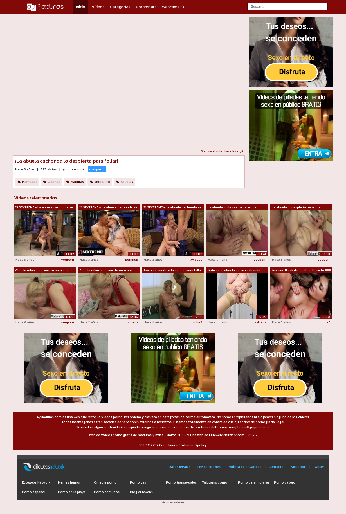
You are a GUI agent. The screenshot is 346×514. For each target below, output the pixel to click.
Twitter (318, 466)
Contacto (276, 466)
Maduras (77, 181)
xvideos (196, 259)
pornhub (131, 259)
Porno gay (138, 482)
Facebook (298, 466)
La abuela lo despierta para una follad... (232, 207)
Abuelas (126, 181)
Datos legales (179, 466)
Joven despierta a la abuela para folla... (173, 270)
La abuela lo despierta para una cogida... (296, 207)
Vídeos (98, 7)
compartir (97, 169)
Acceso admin (173, 502)
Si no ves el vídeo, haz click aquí (222, 151)
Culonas (54, 181)
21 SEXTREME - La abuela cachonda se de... (44, 207)
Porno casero (284, 482)
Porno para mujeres (253, 482)
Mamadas (29, 181)
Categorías (120, 7)
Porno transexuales (181, 482)
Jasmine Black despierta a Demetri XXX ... (301, 270)
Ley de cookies (209, 466)
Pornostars (146, 7)
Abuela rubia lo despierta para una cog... (42, 270)
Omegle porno (105, 482)
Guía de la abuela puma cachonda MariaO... (234, 270)
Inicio (80, 7)
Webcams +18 (174, 7)
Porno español (33, 492)
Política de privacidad (245, 466)
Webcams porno (214, 482)
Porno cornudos (107, 492)
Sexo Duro (102, 181)
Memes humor (69, 482)
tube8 (197, 322)
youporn (67, 259)
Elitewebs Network (36, 482)
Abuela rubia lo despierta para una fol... (106, 270)
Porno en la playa (71, 492)
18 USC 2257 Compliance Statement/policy (173, 445)
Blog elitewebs (141, 492)
